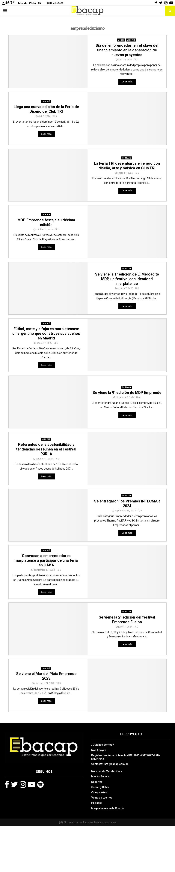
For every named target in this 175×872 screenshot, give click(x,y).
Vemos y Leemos (101, 797)
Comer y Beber (100, 787)
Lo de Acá (46, 101)
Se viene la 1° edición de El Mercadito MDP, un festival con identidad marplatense (127, 279)
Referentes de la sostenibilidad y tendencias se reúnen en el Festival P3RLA (46, 449)
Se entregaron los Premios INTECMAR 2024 (127, 503)
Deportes (96, 781)
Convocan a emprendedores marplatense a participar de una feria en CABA (46, 560)
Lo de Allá (131, 40)
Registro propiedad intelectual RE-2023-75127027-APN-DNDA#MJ (125, 757)
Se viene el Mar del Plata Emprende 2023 (46, 676)
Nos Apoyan (98, 750)
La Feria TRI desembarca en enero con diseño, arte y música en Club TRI (127, 165)
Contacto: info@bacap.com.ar (109, 763)
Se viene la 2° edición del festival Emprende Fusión (127, 619)
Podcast (96, 802)
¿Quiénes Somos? (102, 744)
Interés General (100, 776)
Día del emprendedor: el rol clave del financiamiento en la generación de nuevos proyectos (127, 50)
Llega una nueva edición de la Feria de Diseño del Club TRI (46, 109)
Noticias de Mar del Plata (106, 771)
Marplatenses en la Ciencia (107, 808)
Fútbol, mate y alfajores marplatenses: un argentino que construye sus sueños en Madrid (46, 333)
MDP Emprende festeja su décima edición (46, 222)
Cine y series (99, 792)
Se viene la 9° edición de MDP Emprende (127, 392)
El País (121, 40)
